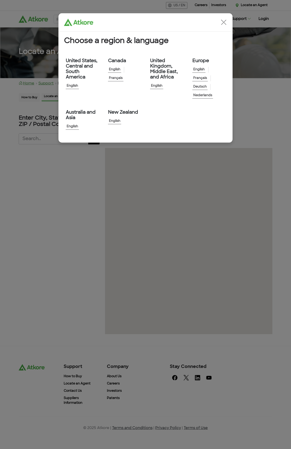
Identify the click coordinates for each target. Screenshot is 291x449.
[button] (223, 22)
